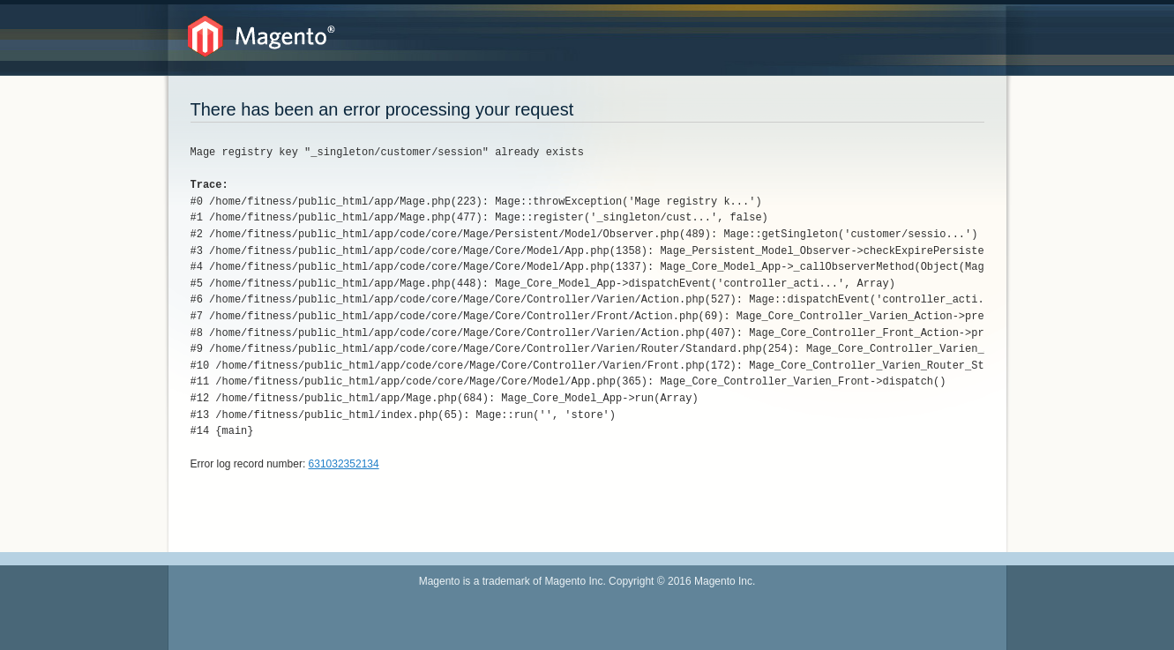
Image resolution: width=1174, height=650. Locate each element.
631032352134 (344, 464)
